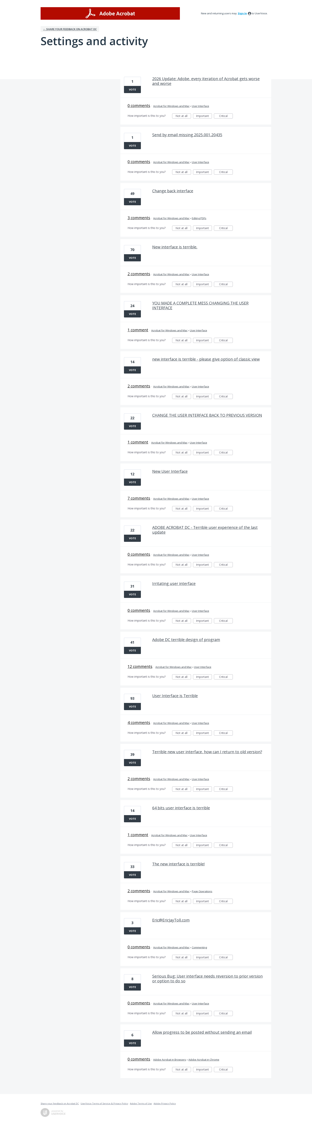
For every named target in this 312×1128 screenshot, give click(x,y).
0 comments (139, 105)
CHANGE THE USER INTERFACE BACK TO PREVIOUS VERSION (207, 415)
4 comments (139, 722)
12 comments (140, 666)
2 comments (139, 273)
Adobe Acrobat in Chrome (203, 1059)
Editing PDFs (199, 218)
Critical (226, 116)
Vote (132, 89)
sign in (242, 13)
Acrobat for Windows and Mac (171, 106)
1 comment (138, 330)
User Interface (200, 106)
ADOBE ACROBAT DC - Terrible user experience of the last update (205, 530)
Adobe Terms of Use (141, 1103)
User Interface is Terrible (175, 695)
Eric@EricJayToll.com (171, 920)
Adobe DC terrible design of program (186, 639)
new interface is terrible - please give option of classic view (206, 359)
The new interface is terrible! (178, 864)
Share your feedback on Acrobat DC (60, 1103)
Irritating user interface (174, 583)
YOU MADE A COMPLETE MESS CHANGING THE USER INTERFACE (200, 305)
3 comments (139, 217)
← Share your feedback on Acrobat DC (70, 29)
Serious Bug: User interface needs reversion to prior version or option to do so (207, 978)
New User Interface (170, 471)
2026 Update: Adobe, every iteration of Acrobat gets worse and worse (206, 81)
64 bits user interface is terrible (181, 808)
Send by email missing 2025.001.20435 (187, 134)
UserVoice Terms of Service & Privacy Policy (104, 1103)
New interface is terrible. (174, 247)
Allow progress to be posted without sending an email (202, 1032)
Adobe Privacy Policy (165, 1103)
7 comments (139, 498)
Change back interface (172, 191)
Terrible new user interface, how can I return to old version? (207, 751)
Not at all (183, 116)
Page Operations (202, 891)
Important (204, 116)
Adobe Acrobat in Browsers (169, 1059)
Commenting (199, 947)
